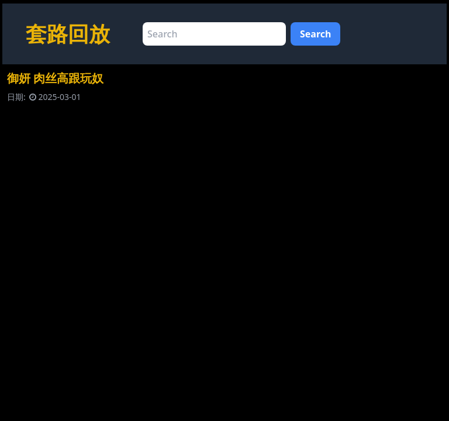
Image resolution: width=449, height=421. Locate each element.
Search (315, 33)
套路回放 (68, 33)
